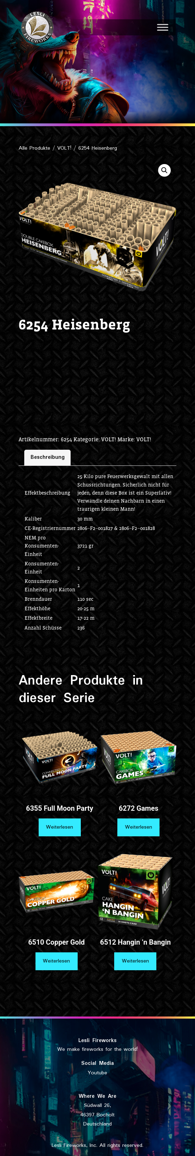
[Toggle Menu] (162, 27)
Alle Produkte (34, 148)
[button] (164, 170)
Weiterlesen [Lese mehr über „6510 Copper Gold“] (56, 961)
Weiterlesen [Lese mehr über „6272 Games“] (138, 827)
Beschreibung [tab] (48, 457)
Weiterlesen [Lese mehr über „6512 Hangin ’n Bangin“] (135, 961)
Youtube (97, 1073)
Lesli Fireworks (97, 1040)
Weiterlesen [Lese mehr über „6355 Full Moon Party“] (59, 827)
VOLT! (64, 148)
